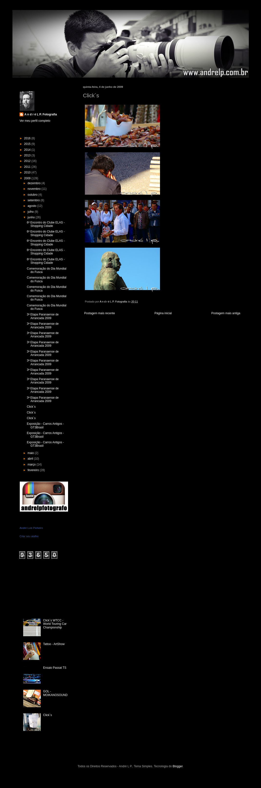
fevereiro (34, 470)
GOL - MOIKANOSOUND (55, 693)
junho (32, 217)
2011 (27, 167)
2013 (27, 155)
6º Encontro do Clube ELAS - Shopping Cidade (46, 224)
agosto (32, 206)
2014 (27, 150)
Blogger (178, 766)
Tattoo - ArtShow (54, 644)
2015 (27, 144)
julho (31, 211)
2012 (27, 161)
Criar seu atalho (29, 536)
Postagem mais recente (99, 313)
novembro (34, 189)
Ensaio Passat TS (54, 667)
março (32, 464)
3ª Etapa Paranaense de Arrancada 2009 (43, 316)
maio (31, 453)
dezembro (34, 183)
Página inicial (163, 313)
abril (31, 458)
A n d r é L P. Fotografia (40, 114)
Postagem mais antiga (225, 313)
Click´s (31, 406)
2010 (27, 172)
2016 (27, 138)
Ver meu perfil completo (35, 120)
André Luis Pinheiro (31, 527)
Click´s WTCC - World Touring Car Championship (55, 624)
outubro (33, 194)
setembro (34, 200)
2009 (27, 178)
